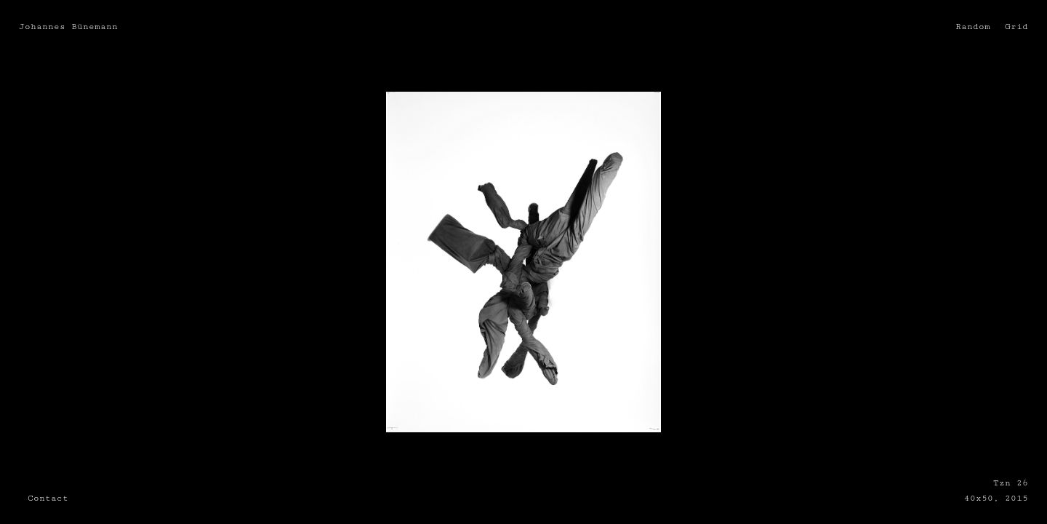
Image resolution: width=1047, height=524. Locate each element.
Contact (48, 498)
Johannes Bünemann (68, 26)
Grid (1016, 26)
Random (972, 26)
